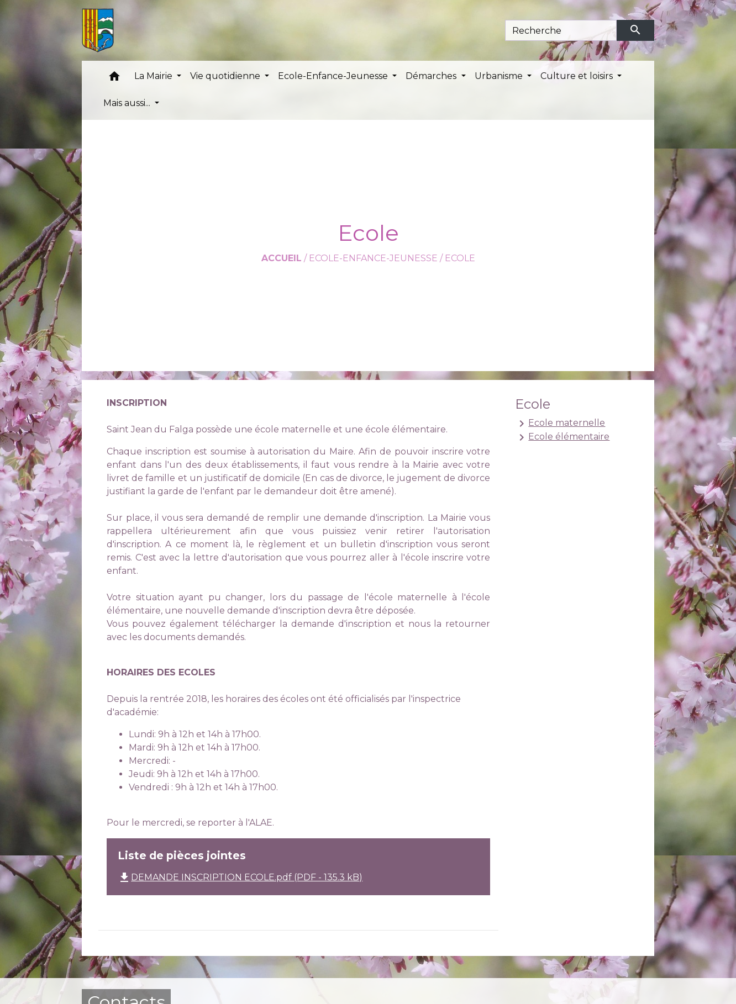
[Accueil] (98, 30)
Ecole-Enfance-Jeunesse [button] (334, 76)
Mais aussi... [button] (128, 103)
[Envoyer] (635, 30)
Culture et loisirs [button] (577, 76)
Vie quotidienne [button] (226, 76)
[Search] (561, 30)
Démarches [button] (432, 76)
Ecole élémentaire (562, 437)
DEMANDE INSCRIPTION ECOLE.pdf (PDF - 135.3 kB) (240, 877)
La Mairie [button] (154, 76)
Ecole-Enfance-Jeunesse (373, 258)
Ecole (460, 258)
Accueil (281, 258)
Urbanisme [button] (500, 76)
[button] (114, 78)
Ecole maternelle (560, 423)
